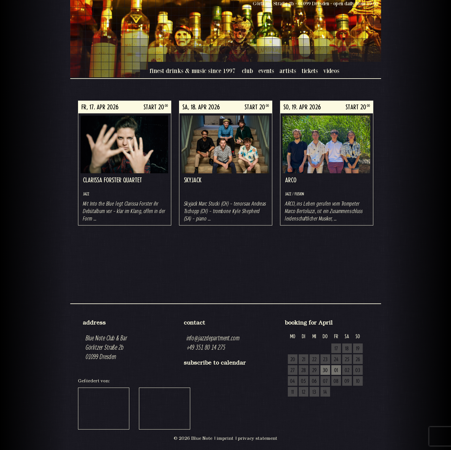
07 (325, 381)
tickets (309, 70)
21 (303, 359)
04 (292, 381)
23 (325, 359)
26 (358, 359)
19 (358, 349)
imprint (225, 438)
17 (336, 349)
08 (336, 381)
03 (357, 370)
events (266, 70)
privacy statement (257, 438)
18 (347, 349)
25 (347, 359)
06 (314, 381)
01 (336, 370)
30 (325, 370)
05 (303, 381)
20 (292, 359)
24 (336, 359)
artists (287, 70)
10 (358, 381)
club (247, 70)
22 (314, 359)
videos (331, 70)
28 (303, 370)
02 (347, 370)
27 (292, 370)
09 (346, 381)
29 (314, 370)
